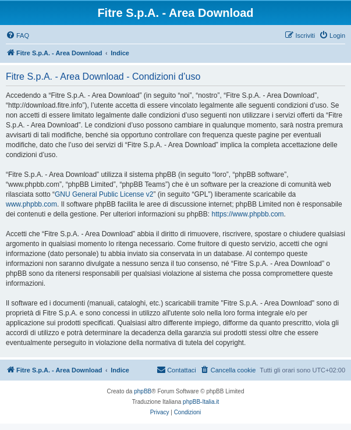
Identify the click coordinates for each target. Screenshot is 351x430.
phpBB (142, 391)
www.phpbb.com (31, 204)
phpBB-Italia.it (201, 402)
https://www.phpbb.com (248, 214)
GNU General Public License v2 (104, 194)
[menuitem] (17, 35)
